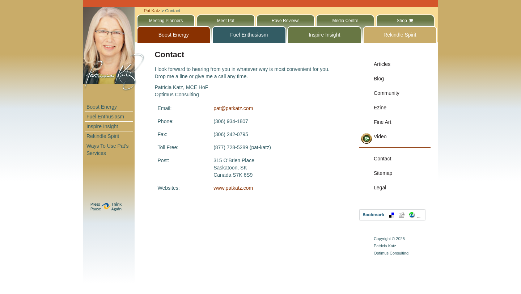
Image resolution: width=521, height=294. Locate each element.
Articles (382, 64)
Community (386, 93)
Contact (382, 158)
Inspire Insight (102, 126)
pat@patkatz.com (233, 108)
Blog (379, 78)
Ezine (380, 107)
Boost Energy (101, 107)
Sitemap (383, 173)
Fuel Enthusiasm (105, 116)
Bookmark (392, 214)
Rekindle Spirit (102, 136)
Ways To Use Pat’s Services (107, 149)
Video (380, 136)
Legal (380, 187)
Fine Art (382, 122)
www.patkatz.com (233, 188)
